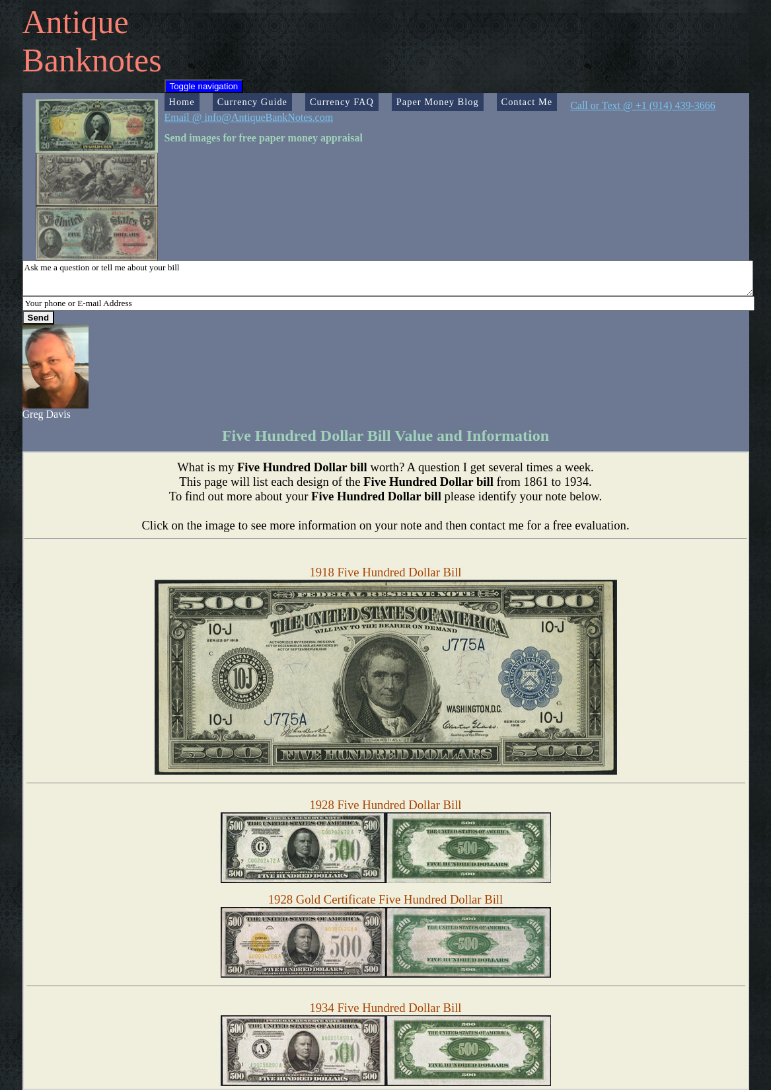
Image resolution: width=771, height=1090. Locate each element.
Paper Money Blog (437, 102)
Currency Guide (252, 102)
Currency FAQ (342, 102)
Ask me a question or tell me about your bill (387, 278)
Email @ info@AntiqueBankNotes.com (249, 117)
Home (182, 102)
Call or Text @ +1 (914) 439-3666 (643, 105)
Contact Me (527, 102)
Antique (75, 21)
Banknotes (92, 60)
